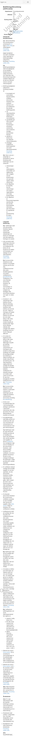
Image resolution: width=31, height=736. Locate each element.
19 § (4, 491)
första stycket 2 (18, 294)
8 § (4, 244)
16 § (4, 410)
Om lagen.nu (4, 733)
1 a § (4, 32)
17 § (4, 435)
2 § (4, 37)
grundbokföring (21, 124)
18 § (4, 477)
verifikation (6, 196)
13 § (4, 338)
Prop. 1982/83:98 (20, 595)
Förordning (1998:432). (15, 565)
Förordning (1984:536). (19, 529)
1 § (4, 26)
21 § (4, 532)
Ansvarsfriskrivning (13, 733)
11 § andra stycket (23, 705)
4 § (4, 104)
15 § (4, 395)
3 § (4, 74)
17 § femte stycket (14, 707)
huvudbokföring (13, 174)
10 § (4, 305)
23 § (4, 562)
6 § (4, 169)
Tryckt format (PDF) (11, 719)
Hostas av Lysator (15, 735)
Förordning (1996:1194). (17, 29)
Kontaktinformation (24, 733)
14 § (4, 361)
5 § (4, 119)
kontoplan (6, 540)
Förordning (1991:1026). (21, 116)
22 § (4, 556)
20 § (4, 509)
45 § (11, 27)
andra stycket (23, 222)
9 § (4, 268)
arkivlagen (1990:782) (11, 558)
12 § (4, 328)
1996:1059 (19, 27)
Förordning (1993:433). (15, 666)
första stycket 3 (18, 287)
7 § (4, 191)
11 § (4, 312)
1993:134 (12, 619)
